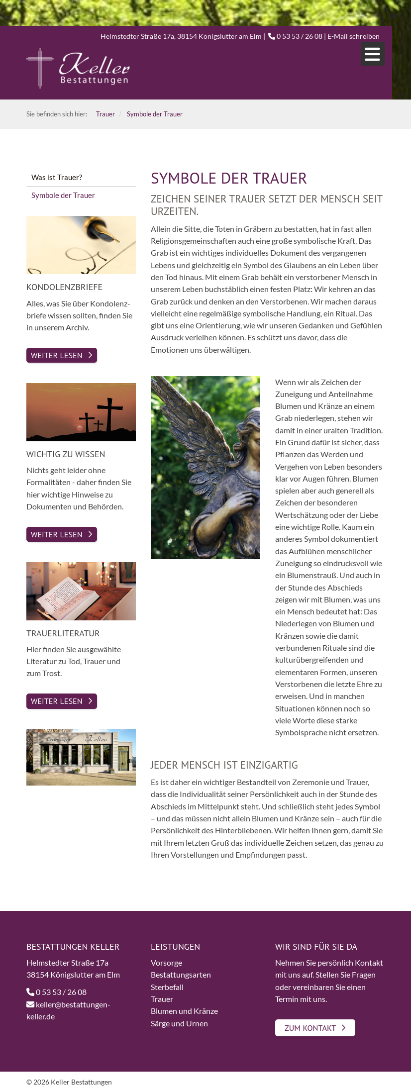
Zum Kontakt (310, 1028)
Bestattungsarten (181, 974)
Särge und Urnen (179, 1023)
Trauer (162, 998)
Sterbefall (167, 987)
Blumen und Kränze (184, 1010)
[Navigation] (373, 54)
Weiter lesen (57, 701)
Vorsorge (166, 962)
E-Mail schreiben (353, 36)
